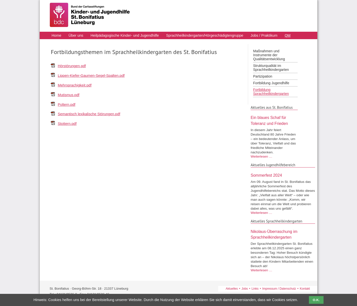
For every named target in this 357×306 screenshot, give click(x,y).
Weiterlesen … (261, 156)
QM (288, 35)
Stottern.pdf (67, 124)
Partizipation (262, 76)
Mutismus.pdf (68, 95)
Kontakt (305, 288)
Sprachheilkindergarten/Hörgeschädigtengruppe (204, 35)
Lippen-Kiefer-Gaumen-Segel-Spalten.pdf (91, 76)
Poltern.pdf (66, 105)
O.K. (316, 300)
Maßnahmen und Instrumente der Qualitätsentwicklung (269, 55)
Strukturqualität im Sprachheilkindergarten (271, 68)
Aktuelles (232, 288)
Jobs (244, 288)
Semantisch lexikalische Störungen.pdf (89, 114)
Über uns (75, 35)
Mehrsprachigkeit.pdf (74, 85)
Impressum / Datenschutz (279, 288)
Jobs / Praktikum (264, 35)
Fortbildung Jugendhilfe (271, 83)
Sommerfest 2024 (266, 175)
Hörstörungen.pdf (72, 66)
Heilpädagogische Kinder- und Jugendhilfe (124, 35)
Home (56, 35)
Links (255, 288)
